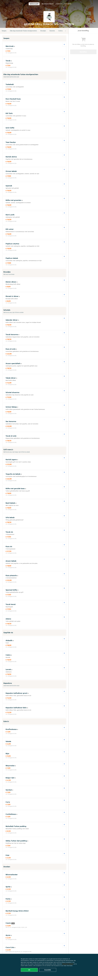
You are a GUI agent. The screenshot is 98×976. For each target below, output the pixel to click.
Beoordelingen (47, 4)
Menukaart (34, 4)
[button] (66, 31)
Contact (59, 4)
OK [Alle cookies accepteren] (29, 970)
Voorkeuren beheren (67, 964)
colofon (67, 4)
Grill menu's (62, 31)
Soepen (4, 31)
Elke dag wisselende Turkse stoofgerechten (23, 31)
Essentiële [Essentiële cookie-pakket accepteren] (47, 970)
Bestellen (83, 52)
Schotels (52, 31)
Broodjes (43, 31)
